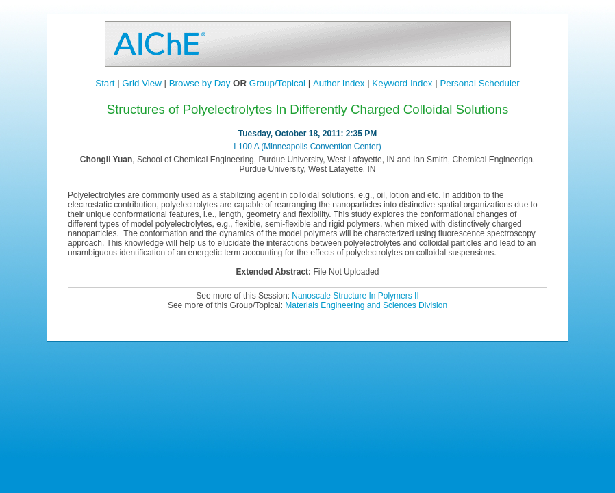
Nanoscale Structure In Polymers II (355, 296)
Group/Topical (277, 83)
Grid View (142, 83)
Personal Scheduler (479, 83)
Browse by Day (200, 83)
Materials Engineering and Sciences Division (366, 305)
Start (104, 83)
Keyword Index (402, 83)
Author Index (339, 83)
